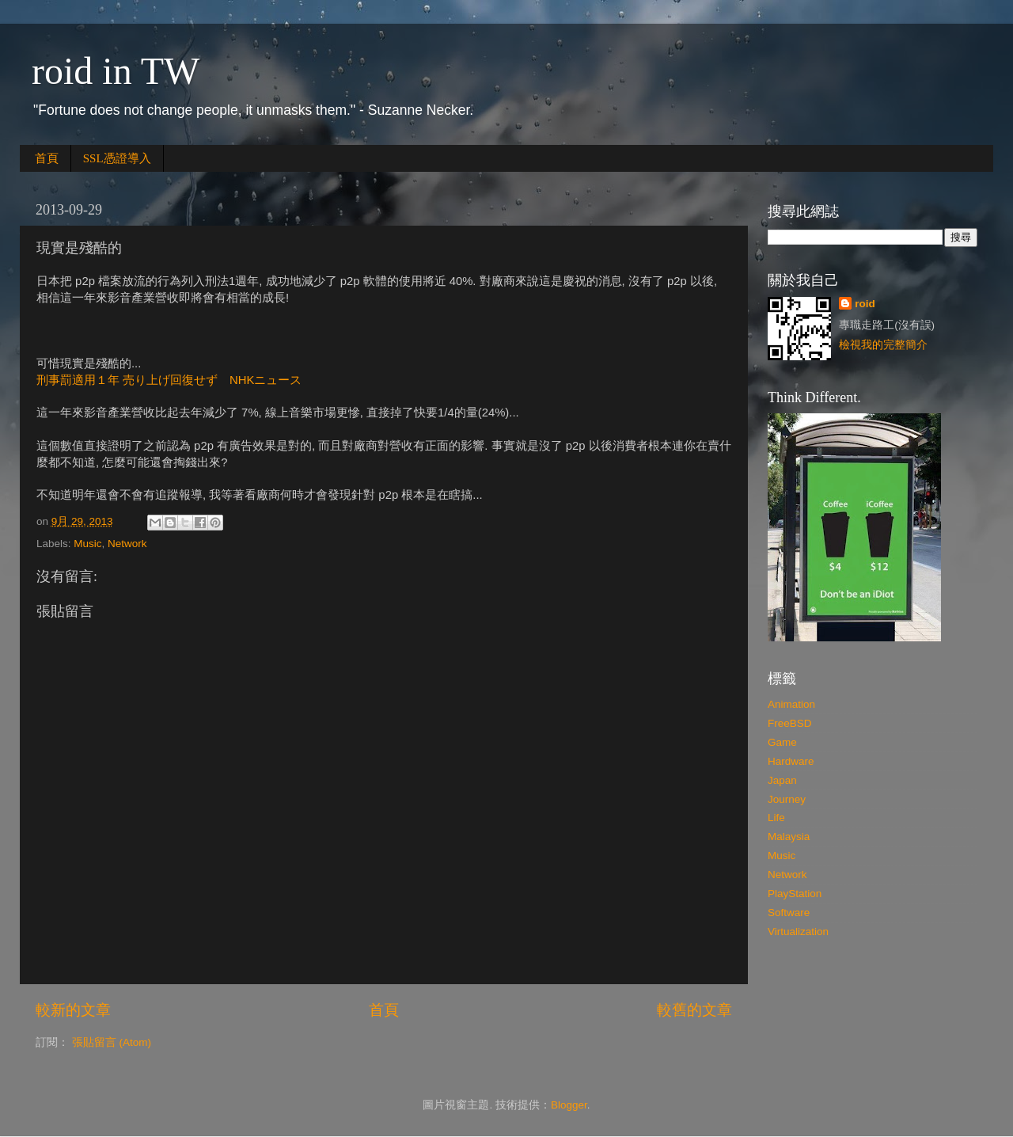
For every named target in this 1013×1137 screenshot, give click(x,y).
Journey (787, 799)
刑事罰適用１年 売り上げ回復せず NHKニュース (169, 380)
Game (782, 742)
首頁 (47, 158)
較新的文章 (73, 1010)
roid (865, 304)
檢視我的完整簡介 (883, 345)
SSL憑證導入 (117, 158)
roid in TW (115, 71)
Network (127, 543)
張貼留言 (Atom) (111, 1042)
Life (776, 817)
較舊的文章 (694, 1010)
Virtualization (798, 931)
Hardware (791, 761)
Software (789, 912)
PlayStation (794, 893)
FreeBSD (790, 723)
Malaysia (789, 836)
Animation (791, 704)
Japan (782, 780)
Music (87, 543)
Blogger (569, 1105)
